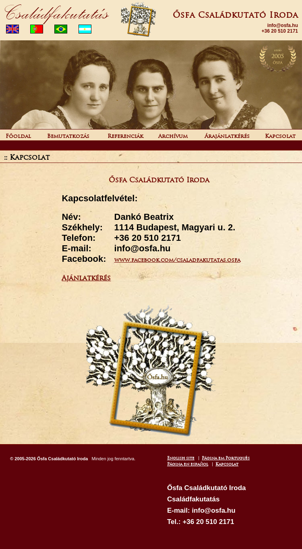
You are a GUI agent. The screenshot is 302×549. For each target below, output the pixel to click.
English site (180, 458)
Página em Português (226, 458)
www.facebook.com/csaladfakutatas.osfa (177, 260)
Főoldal (19, 136)
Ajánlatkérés (86, 277)
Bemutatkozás (69, 136)
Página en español (187, 464)
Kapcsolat (280, 136)
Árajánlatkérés (227, 136)
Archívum (173, 136)
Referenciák (125, 136)
